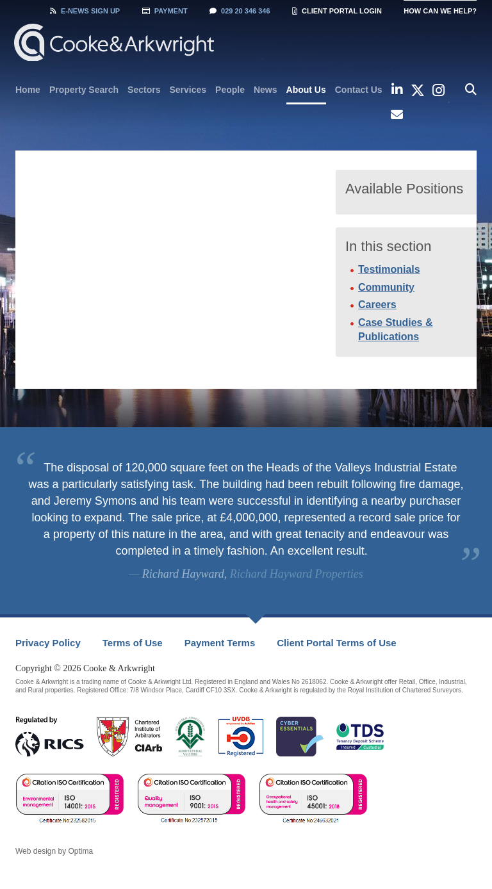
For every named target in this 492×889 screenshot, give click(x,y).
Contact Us (358, 90)
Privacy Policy (48, 642)
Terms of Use (132, 642)
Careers (377, 304)
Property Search (84, 90)
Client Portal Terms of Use (336, 642)
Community (386, 287)
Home (27, 90)
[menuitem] (27, 89)
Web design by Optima (54, 851)
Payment (165, 11)
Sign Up (85, 11)
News (265, 90)
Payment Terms (220, 642)
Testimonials (389, 269)
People (230, 90)
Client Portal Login (337, 11)
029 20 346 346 (239, 11)
